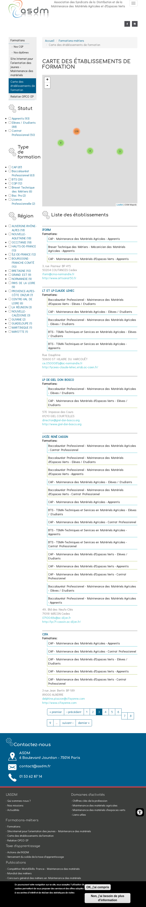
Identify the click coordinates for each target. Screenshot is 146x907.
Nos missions (15, 805)
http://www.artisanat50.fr (59, 278)
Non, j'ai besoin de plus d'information (107, 898)
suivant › (67, 723)
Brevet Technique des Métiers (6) (24, 189)
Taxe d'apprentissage (23, 846)
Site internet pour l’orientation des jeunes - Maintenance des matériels (22, 67)
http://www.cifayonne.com (59, 703)
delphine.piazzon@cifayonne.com (63, 698)
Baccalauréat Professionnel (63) (24, 173)
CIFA (45, 634)
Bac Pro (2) (24, 195)
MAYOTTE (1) (24, 331)
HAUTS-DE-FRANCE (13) (24, 248)
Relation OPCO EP (22, 96)
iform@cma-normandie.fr (58, 274)
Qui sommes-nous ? (19, 800)
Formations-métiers (71, 40)
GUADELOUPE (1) (24, 323)
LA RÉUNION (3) (24, 307)
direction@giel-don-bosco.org (61, 420)
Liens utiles (79, 814)
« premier (56, 712)
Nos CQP (18, 46)
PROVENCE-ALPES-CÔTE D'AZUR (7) (24, 293)
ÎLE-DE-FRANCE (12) (24, 254)
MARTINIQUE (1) (24, 327)
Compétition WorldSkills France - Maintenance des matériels (43, 869)
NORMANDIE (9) (24, 279)
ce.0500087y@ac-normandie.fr (62, 363)
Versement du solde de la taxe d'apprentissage (35, 857)
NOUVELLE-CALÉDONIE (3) (24, 313)
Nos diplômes (21, 52)
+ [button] (47, 80)
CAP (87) (21, 167)
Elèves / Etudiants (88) (24, 124)
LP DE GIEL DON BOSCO (58, 380)
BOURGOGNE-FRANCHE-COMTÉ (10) (24, 262)
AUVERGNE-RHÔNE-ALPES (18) (24, 228)
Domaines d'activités (88, 794)
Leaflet (120, 205)
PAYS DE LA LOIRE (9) (24, 285)
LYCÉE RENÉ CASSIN (55, 437)
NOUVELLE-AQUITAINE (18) (24, 236)
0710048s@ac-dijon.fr (56, 618)
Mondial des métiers (19, 873)
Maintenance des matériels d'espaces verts (99, 810)
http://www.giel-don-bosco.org (61, 424)
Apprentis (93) (24, 118)
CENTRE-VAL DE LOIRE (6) (24, 301)
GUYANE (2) (24, 319)
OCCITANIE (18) (24, 242)
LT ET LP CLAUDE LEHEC (58, 290)
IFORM (46, 230)
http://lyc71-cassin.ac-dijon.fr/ (61, 622)
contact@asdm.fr (35, 766)
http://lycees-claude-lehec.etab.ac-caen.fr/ (70, 367)
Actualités (13, 810)
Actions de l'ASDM (18, 852)
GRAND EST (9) (24, 275)
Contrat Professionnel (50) (24, 133)
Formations (18, 40)
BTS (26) (22, 179)
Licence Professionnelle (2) (24, 201)
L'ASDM (11, 794)
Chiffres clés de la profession (90, 800)
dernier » (84, 723)
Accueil (49, 40)
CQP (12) (21, 183)
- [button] (47, 85)
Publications (16, 862)
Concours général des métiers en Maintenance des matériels (44, 878)
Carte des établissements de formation (23, 86)
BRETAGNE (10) (24, 271)
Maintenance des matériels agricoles (95, 805)
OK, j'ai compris (97, 887)
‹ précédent (73, 712)
